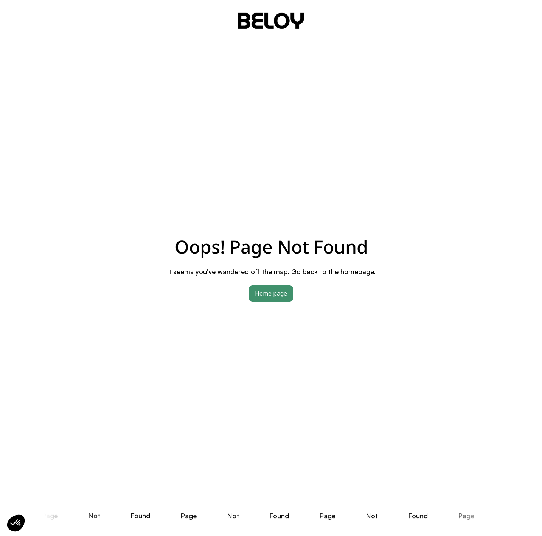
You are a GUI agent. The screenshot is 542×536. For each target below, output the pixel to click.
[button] (16, 523)
